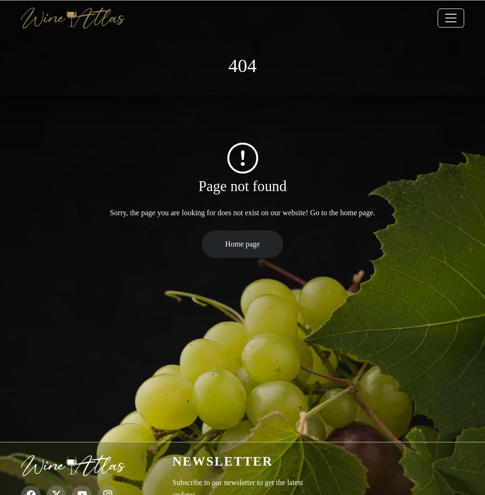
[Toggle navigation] (451, 18)
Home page (242, 244)
